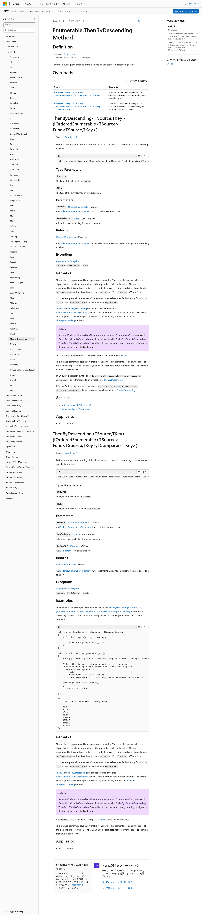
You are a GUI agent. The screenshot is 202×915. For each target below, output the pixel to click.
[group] (102, 161)
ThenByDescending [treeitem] (18, 339)
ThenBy (59, 308)
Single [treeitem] (12, 287)
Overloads (172, 30)
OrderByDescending (80, 339)
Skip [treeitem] (12, 298)
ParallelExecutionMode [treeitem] (15, 477)
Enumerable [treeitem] (13, 46)
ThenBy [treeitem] (13, 333)
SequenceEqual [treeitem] (16, 282)
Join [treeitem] (11, 185)
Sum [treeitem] (12, 313)
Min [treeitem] (11, 216)
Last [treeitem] (12, 190)
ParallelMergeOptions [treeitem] (15, 482)
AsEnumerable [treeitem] (16, 77)
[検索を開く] (185, 3)
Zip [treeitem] (11, 390)
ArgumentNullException (67, 261)
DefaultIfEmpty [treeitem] (16, 113)
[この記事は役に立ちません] (172, 64)
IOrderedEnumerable (78, 206)
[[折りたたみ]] (34, 18)
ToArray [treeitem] (13, 344)
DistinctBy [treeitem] (14, 123)
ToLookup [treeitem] (14, 364)
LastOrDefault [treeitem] (16, 195)
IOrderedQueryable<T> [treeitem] (16, 441)
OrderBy (62, 339)
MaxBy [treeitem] (13, 210)
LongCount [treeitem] (15, 200)
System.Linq (69, 54)
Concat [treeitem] (13, 98)
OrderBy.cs (70, 137)
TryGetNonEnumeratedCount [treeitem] (22, 369)
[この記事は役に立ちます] (168, 64)
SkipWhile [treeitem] (14, 308)
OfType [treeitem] (13, 226)
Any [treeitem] (11, 67)
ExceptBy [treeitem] (14, 149)
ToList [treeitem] (12, 359)
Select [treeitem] (12, 272)
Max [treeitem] (12, 205)
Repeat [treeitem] (13, 262)
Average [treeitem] (13, 82)
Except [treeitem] (13, 144)
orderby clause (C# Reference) (76, 404)
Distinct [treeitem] (13, 118)
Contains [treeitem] (14, 103)
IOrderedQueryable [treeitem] (14, 436)
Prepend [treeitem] (13, 251)
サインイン (194, 3)
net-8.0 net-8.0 (65, 423)
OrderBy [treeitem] (13, 236)
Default (124, 355)
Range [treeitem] (12, 257)
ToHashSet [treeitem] (14, 354)
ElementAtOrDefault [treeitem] (18, 134)
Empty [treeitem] (13, 139)
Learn (55, 21)
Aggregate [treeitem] (14, 57)
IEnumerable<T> (123, 335)
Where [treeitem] (13, 385)
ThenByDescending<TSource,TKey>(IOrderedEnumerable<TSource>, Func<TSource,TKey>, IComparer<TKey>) (78, 106)
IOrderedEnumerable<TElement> (75, 211)
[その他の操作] (146, 21)
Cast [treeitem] (12, 87)
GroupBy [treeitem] (14, 164)
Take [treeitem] (12, 318)
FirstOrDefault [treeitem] (16, 159)
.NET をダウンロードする (186, 11)
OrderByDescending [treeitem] (18, 241)
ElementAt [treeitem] (14, 128)
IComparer (75, 546)
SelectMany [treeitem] (15, 277)
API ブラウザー (75, 21)
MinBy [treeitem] (13, 221)
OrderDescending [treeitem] (17, 246)
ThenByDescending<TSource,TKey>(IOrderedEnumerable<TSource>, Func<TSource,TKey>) (183, 36)
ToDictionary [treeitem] (15, 349)
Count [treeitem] (12, 108)
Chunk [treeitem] (13, 92)
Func (76, 218)
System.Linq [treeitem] (11, 36)
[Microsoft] (5, 4)
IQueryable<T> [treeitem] (12, 451)
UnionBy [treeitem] (13, 380)
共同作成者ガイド (72, 886)
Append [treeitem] (13, 72)
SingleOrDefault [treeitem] (17, 292)
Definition (172, 26)
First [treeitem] (12, 154)
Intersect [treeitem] (14, 175)
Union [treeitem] (12, 374)
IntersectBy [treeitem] (15, 180)
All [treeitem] (11, 62)
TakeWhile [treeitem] (14, 328)
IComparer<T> (66, 550)
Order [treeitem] (12, 231)
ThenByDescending (77, 308)
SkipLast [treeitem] (13, 303)
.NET (63, 21)
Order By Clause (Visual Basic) (76, 408)
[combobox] (19, 24)
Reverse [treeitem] (13, 267)
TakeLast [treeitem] (13, 323)
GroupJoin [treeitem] (14, 169)
